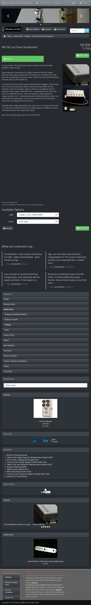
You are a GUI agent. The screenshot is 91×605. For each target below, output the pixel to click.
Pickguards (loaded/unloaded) (15, 314)
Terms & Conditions (9, 591)
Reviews (7, 228)
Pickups (27, 36)
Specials (7, 395)
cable (11, 215)
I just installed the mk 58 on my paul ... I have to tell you (24, 524)
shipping (88, 49)
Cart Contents (32, 29)
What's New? (8, 535)
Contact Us (9, 598)
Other (6, 330)
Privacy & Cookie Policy (11, 584)
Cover (11, 222)
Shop (10, 36)
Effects (6, 340)
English (57, 3)
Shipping (8, 577)
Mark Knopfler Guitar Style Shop (17, 3)
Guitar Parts (18, 36)
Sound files (8, 371)
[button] (8, 15)
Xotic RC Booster (45, 421)
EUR (45, 3)
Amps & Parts (9, 335)
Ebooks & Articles (10, 356)
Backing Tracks (9, 304)
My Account (59, 29)
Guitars (6, 299)
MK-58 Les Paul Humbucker (42, 36)
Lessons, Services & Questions (15, 361)
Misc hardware (9, 345)
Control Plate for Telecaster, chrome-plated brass (45, 561)
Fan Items (7, 351)
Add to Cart (82, 56)
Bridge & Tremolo (11, 320)
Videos (6, 366)
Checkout (46, 29)
